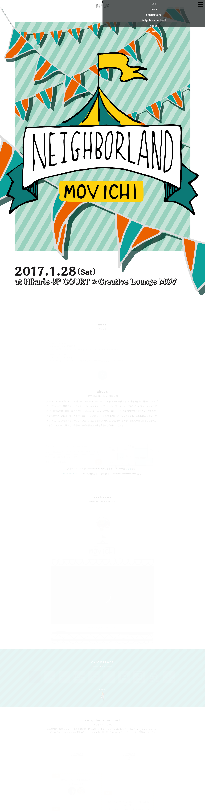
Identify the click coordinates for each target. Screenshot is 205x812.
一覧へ (102, 375)
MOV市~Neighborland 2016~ (102, 627)
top (154, 3)
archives (154, 31)
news (154, 9)
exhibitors (153, 15)
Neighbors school (153, 20)
